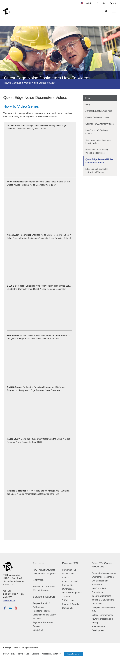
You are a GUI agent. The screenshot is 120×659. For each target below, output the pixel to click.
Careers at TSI (69, 570)
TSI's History (68, 600)
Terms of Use (23, 654)
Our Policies (67, 589)
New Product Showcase (44, 570)
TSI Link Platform (41, 590)
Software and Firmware (44, 586)
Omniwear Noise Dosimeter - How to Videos (99, 141)
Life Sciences (98, 604)
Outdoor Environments (102, 615)
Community (67, 608)
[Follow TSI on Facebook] (4, 607)
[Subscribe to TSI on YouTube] (16, 607)
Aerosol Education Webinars (99, 111)
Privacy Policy (9, 654)
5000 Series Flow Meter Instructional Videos (97, 170)
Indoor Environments (101, 596)
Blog (88, 104)
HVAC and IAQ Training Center (97, 132)
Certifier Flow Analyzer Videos (100, 124)
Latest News (68, 573)
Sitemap (35, 654)
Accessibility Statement (51, 654)
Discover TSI (70, 563)
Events (65, 577)
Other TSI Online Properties (102, 565)
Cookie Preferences (73, 654)
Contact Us (38, 630)
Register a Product (41, 611)
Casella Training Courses (97, 117)
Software (38, 579)
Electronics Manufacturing (104, 573)
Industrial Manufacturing (103, 600)
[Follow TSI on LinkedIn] (10, 607)
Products (38, 563)
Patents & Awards (70, 604)
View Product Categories (44, 573)
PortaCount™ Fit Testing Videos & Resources (97, 151)
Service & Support (44, 596)
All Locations (9, 600)
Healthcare (97, 584)
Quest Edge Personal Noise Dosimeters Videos (99, 161)
